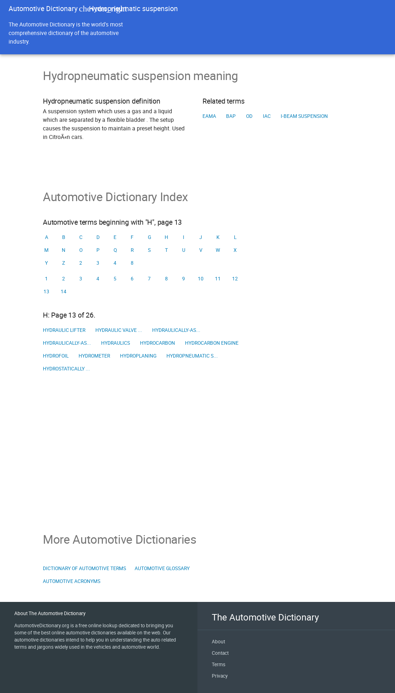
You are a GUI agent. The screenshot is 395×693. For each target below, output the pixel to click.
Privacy (220, 676)
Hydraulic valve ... (118, 330)
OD (249, 116)
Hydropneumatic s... (192, 356)
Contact (220, 653)
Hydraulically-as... (176, 330)
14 (63, 291)
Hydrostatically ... (66, 368)
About (218, 641)
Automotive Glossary (162, 568)
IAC (267, 116)
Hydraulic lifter (64, 330)
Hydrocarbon (157, 343)
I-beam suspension (304, 116)
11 (218, 278)
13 (46, 291)
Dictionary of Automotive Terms (84, 568)
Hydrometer (94, 356)
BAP (231, 116)
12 (235, 278)
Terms (218, 664)
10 (201, 278)
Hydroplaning (138, 356)
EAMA (209, 116)
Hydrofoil (56, 356)
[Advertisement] (197, 454)
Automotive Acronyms (71, 581)
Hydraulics (115, 343)
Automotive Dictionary (43, 8)
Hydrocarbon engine (212, 343)
